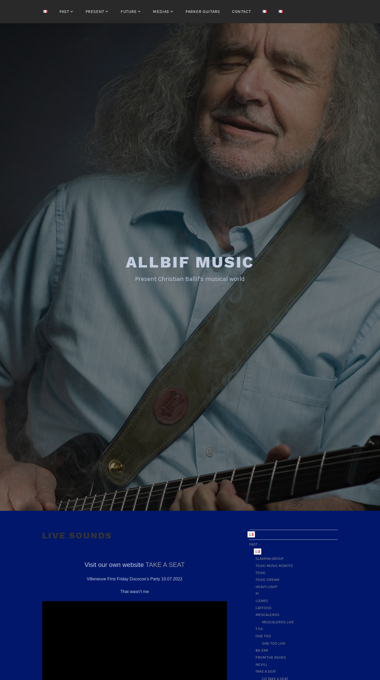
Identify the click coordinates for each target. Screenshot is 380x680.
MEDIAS (161, 11)
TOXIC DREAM (267, 579)
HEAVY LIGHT (266, 586)
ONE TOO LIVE (274, 642)
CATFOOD (263, 607)
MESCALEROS (267, 614)
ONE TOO (263, 635)
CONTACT (241, 11)
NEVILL (261, 664)
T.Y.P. (259, 628)
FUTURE (129, 11)
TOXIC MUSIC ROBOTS (274, 565)
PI (257, 593)
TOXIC (260, 572)
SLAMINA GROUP (269, 558)
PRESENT (95, 11)
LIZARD (261, 600)
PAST (64, 11)
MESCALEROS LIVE (278, 621)
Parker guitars (203, 11)
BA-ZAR (261, 649)
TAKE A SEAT (165, 563)
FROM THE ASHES (270, 656)
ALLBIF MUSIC (190, 261)
